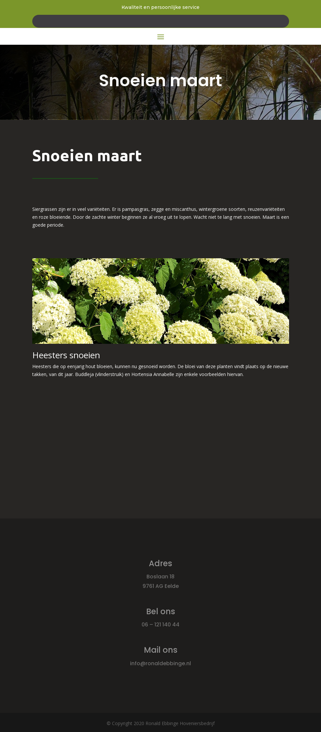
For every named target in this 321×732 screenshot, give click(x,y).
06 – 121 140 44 (160, 624)
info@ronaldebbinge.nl (160, 663)
